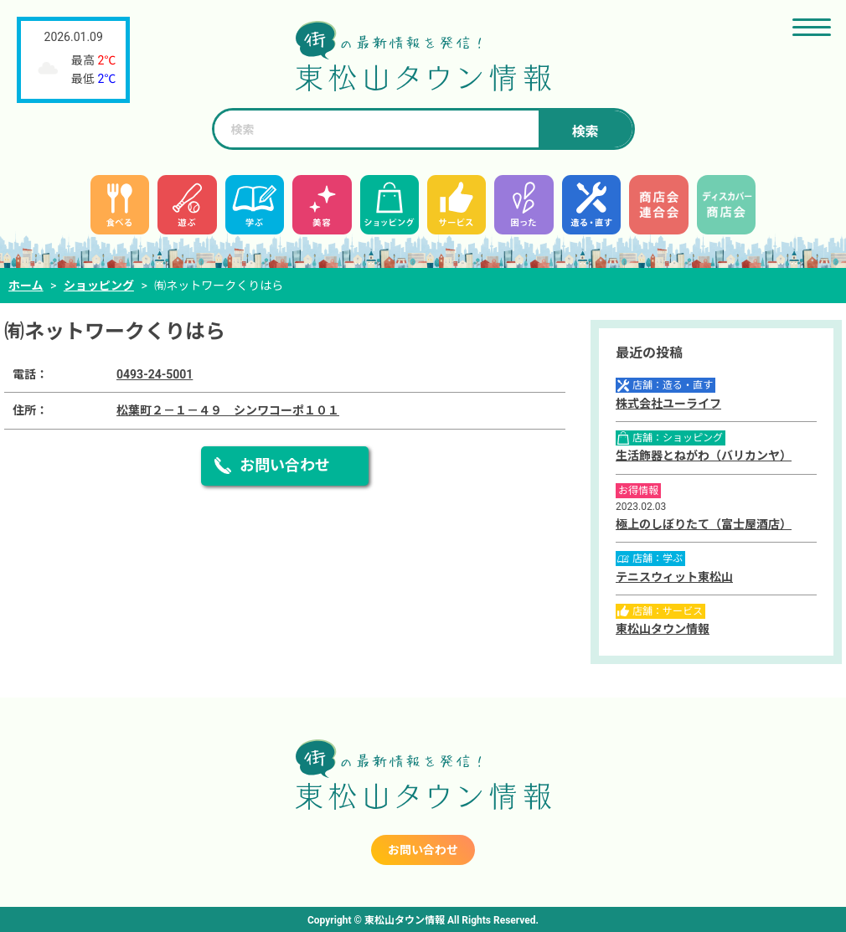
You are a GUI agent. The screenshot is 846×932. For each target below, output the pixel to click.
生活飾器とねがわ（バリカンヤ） (704, 455)
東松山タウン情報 (662, 629)
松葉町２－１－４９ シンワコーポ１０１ (227, 410)
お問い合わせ (285, 465)
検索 (584, 132)
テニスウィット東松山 (674, 577)
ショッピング (99, 285)
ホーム (26, 285)
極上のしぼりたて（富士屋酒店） (704, 524)
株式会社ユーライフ (668, 403)
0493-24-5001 (154, 374)
